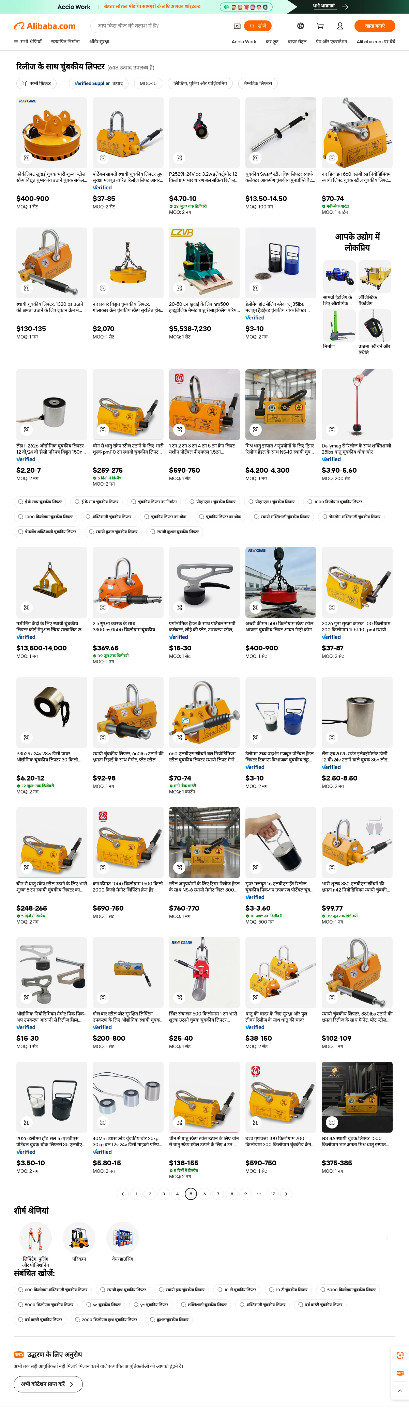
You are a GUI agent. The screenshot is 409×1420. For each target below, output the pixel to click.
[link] (400, 1355)
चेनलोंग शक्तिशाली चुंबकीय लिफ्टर (351, 517)
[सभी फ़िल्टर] (36, 83)
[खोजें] (258, 25)
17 (273, 1194)
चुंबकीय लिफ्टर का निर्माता (154, 502)
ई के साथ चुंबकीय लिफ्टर (40, 502)
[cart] (321, 27)
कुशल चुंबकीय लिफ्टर (169, 1320)
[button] (237, 26)
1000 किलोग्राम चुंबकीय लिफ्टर (334, 502)
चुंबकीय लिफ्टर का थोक (165, 517)
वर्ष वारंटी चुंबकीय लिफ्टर (320, 1305)
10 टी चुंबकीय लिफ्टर (236, 1290)
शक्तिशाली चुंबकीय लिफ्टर (108, 517)
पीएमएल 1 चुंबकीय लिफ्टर (213, 502)
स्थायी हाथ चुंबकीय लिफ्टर (123, 1290)
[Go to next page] (286, 1194)
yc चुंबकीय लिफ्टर (103, 1305)
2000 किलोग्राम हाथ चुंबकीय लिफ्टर (106, 1320)
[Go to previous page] (123, 1194)
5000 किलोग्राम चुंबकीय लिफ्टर (348, 1290)
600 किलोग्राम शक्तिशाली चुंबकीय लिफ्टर (52, 1290)
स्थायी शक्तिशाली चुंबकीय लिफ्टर (281, 517)
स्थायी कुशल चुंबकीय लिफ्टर (113, 532)
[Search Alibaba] (162, 26)
